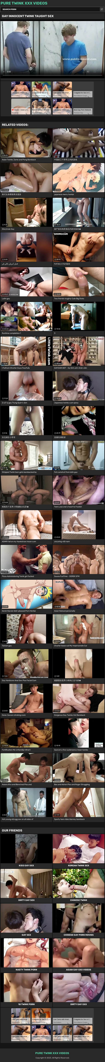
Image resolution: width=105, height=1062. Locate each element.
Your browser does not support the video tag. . (52, 49)
